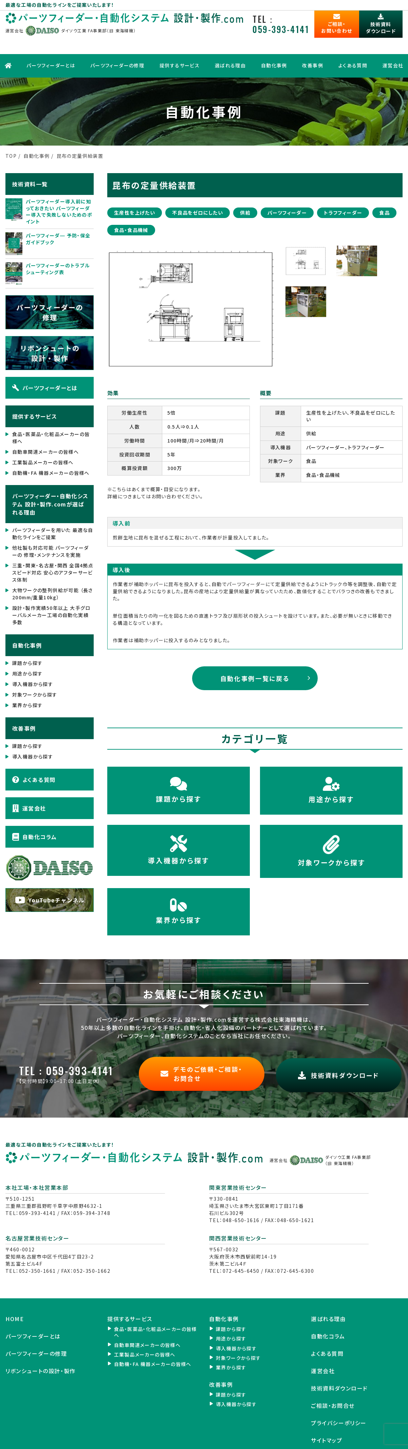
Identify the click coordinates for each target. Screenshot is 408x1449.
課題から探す (27, 640)
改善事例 (313, 46)
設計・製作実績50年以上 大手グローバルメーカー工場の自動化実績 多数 (51, 592)
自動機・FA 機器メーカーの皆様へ (51, 450)
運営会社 (29, 786)
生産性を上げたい (134, 189)
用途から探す (27, 651)
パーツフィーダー (287, 189)
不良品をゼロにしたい (197, 189)
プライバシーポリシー (339, 1396)
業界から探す (27, 682)
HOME (14, 1293)
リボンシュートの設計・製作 (40, 1345)
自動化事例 (274, 46)
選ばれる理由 (230, 46)
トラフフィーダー (343, 189)
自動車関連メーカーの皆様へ (45, 429)
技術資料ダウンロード (339, 1362)
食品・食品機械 (131, 207)
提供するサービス (179, 46)
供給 (245, 189)
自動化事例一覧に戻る (255, 655)
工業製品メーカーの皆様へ (43, 439)
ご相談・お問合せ (333, 1379)
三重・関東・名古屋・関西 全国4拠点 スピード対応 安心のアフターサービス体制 (52, 550)
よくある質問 (353, 46)
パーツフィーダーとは (49, 46)
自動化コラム (34, 814)
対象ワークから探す (34, 672)
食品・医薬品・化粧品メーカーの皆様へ (51, 415)
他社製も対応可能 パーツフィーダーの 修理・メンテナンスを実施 (50, 529)
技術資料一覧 (30, 161)
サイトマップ (326, 1414)
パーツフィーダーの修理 (116, 46)
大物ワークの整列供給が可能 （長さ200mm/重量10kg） (52, 571)
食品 (384, 189)
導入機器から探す (32, 661)
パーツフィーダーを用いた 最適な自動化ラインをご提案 (52, 511)
